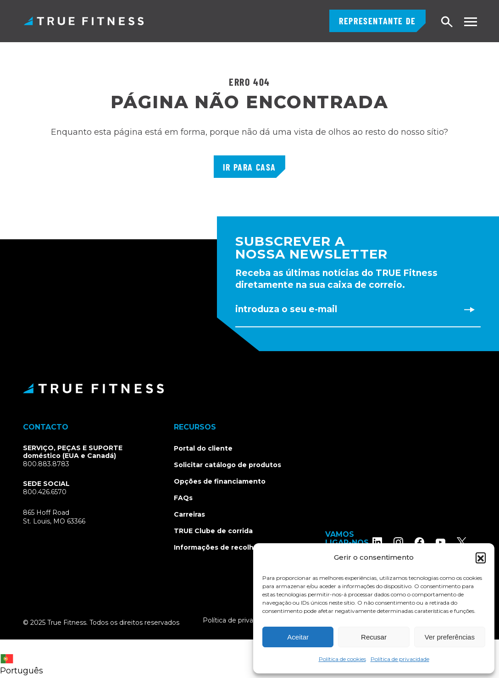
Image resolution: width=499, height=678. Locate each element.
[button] (480, 557)
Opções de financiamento (220, 481)
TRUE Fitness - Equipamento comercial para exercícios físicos (83, 21)
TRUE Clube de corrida (213, 531)
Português (21, 665)
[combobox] (24, 658)
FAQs (183, 498)
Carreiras (189, 514)
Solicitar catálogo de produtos (227, 465)
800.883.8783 (46, 464)
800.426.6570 (45, 492)
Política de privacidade (400, 659)
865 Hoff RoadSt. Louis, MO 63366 (54, 517)
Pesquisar (447, 22)
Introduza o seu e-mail (286, 309)
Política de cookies (342, 659)
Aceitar (298, 637)
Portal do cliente (203, 448)
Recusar (374, 637)
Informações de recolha (216, 547)
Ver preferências (450, 637)
